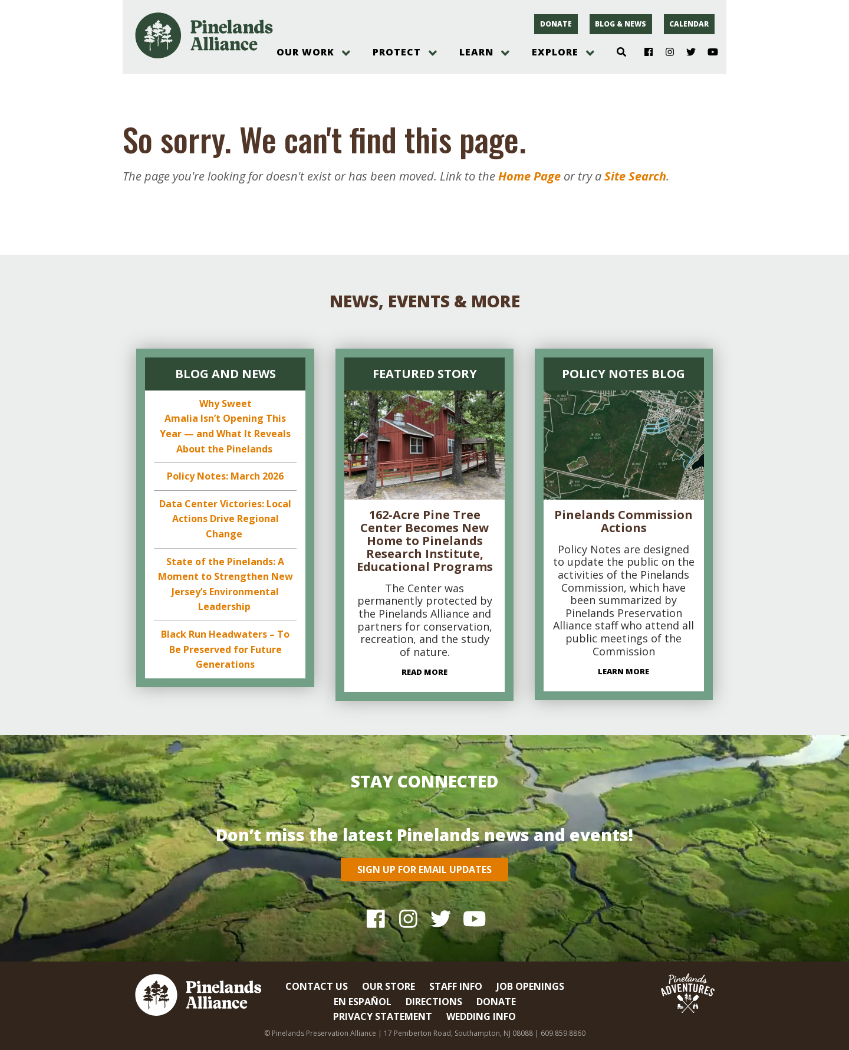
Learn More (623, 671)
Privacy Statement (382, 1016)
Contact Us (316, 986)
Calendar (689, 24)
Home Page (529, 176)
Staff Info (455, 986)
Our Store (388, 986)
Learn (476, 51)
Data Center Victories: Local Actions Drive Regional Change (225, 518)
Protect (397, 51)
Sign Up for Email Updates (424, 869)
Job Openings (530, 986)
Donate (556, 24)
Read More (424, 672)
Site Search (635, 176)
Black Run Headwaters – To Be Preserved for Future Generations (225, 649)
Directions (434, 1001)
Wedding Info (481, 1016)
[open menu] (346, 53)
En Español (362, 1001)
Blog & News (620, 24)
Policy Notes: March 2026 (225, 476)
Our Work (305, 51)
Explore (555, 51)
